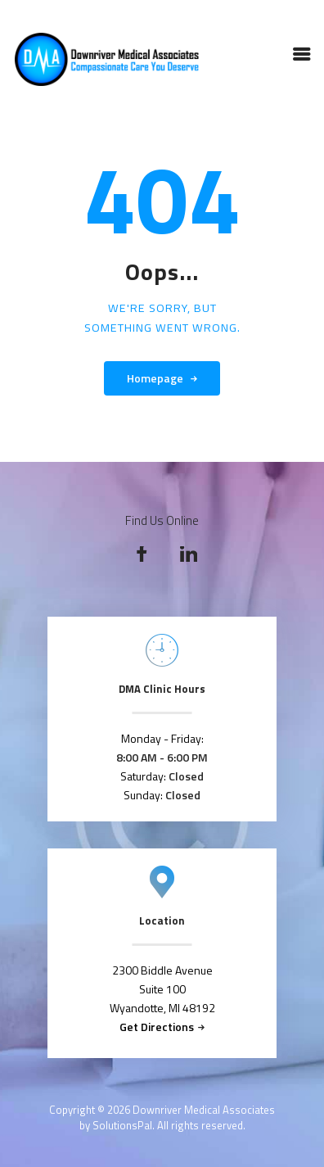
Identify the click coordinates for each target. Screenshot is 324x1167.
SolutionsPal (122, 1125)
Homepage (155, 378)
